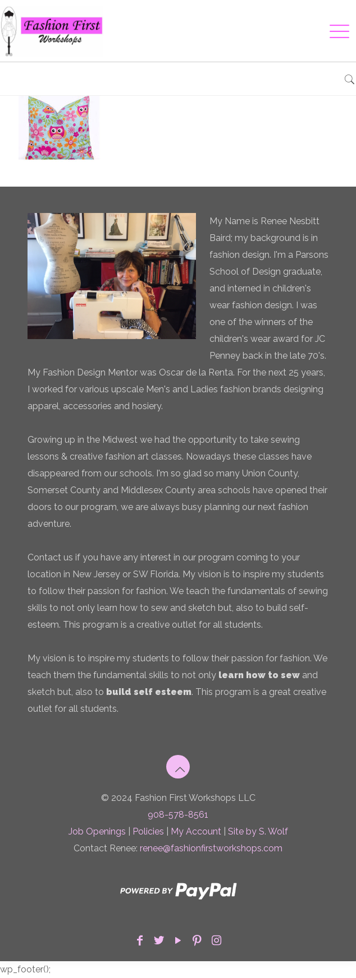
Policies (148, 831)
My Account (196, 831)
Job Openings (97, 831)
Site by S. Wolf (258, 831)
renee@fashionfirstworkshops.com (211, 848)
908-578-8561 (178, 814)
